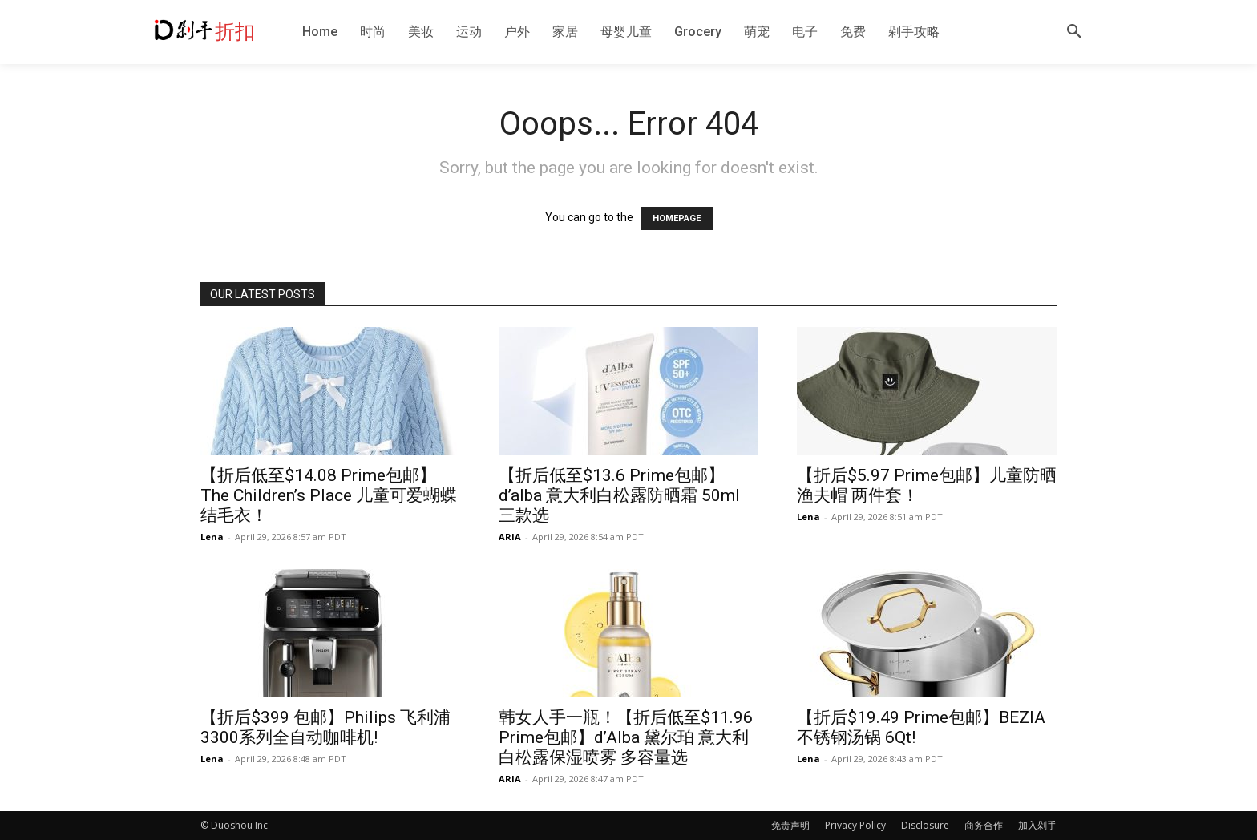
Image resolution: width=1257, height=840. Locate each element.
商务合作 (983, 825)
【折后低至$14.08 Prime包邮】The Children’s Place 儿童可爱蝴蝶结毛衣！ (328, 495)
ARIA (510, 537)
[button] (1074, 32)
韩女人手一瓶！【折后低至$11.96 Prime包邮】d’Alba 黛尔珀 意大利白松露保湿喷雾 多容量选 (626, 737)
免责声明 (790, 825)
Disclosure (925, 825)
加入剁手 (1037, 825)
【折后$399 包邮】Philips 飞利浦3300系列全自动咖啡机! (325, 727)
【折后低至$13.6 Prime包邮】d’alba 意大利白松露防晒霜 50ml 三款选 (619, 495)
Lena (212, 537)
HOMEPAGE (677, 218)
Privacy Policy (855, 825)
